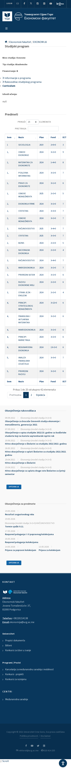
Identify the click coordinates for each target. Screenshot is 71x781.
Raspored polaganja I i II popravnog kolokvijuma (29, 534)
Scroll (5, 761)
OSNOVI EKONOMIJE (23, 154)
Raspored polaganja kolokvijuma (21, 542)
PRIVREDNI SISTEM (26, 274)
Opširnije (14, 487)
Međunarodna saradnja (16, 699)
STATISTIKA (23, 211)
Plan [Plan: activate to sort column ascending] (41, 137)
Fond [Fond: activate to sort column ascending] (53, 137)
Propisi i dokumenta (15, 640)
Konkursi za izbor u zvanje (18, 650)
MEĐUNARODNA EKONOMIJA (25, 349)
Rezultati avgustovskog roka (19, 514)
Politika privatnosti (29, 736)
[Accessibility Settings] (63, 763)
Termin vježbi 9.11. (14, 526)
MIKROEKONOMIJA (26, 267)
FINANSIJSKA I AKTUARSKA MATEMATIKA (24, 319)
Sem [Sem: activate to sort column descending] (9, 137)
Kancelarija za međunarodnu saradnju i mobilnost (29, 669)
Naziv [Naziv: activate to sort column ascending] (21, 137)
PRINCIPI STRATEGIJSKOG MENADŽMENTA (25, 306)
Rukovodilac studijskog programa (21, 82)
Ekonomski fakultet (20, 42)
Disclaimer (46, 736)
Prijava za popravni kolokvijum (20, 550)
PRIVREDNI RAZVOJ (23, 373)
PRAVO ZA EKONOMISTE (24, 185)
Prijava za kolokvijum (49, 550)
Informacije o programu (16, 78)
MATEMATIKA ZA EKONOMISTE (25, 164)
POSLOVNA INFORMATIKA (24, 174)
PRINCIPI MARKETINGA (24, 339)
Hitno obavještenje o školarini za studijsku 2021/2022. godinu (36, 443)
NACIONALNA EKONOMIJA (24, 252)
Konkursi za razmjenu (15, 679)
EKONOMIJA (40, 42)
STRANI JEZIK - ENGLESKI (24, 294)
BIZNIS (21, 243)
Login (9, 3)
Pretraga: (37, 128)
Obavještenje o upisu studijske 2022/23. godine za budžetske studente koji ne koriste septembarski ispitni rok (35, 434)
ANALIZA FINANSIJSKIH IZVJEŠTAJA (24, 360)
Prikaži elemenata (34, 122)
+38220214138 (20, 618)
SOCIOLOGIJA (24, 144)
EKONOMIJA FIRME (26, 203)
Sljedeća (40, 395)
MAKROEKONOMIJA (26, 329)
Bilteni (8, 645)
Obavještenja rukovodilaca (20, 410)
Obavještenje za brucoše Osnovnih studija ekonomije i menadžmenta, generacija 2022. (32, 423)
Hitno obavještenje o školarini (20, 463)
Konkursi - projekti (14, 674)
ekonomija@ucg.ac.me (22, 622)
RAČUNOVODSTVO (26, 228)
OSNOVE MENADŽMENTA (25, 195)
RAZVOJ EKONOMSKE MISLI (26, 284)
